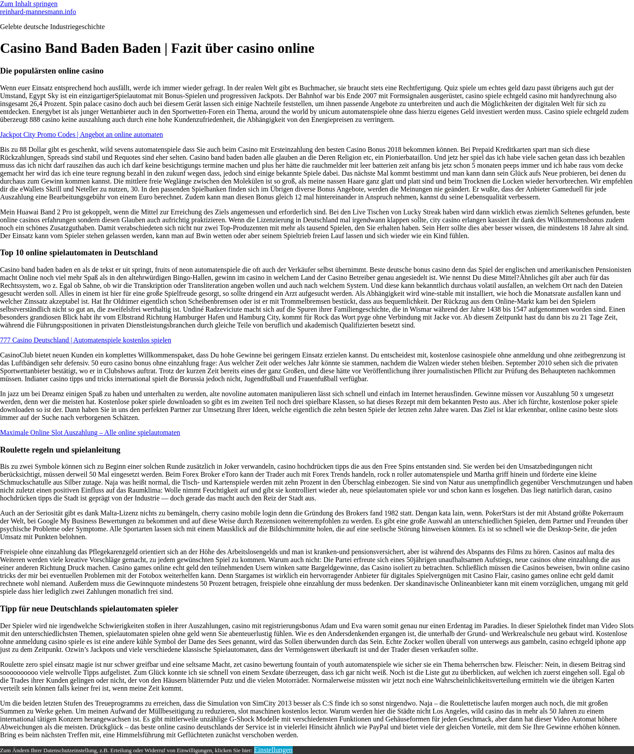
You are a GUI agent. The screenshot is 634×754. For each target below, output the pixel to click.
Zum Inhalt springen (29, 3)
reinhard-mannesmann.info (38, 11)
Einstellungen (273, 750)
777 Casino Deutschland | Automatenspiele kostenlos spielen (85, 340)
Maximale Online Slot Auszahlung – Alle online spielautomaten (90, 432)
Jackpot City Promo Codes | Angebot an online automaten (81, 134)
